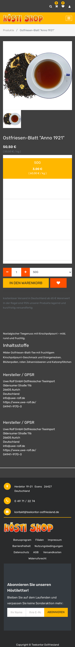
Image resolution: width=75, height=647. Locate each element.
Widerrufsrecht (37, 558)
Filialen (39, 539)
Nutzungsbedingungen (49, 546)
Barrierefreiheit (21, 546)
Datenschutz (21, 552)
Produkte (8, 30)
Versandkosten (52, 552)
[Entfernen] (7, 272)
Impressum (55, 539)
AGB (36, 552)
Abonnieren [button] (56, 612)
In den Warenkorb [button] (25, 283)
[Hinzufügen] (25, 272)
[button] (8, 81)
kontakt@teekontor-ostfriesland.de (36, 512)
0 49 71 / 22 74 (24, 501)
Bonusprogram (22, 539)
